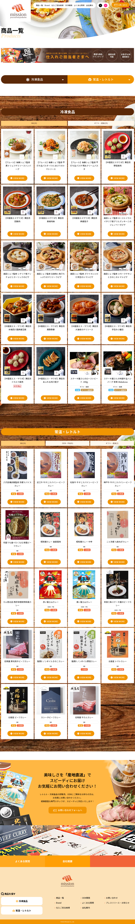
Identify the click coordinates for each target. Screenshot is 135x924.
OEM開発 (68, 5)
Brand (47, 5)
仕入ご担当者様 (57, 5)
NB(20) (34, 123)
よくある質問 (79, 5)
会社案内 (89, 5)
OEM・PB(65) (67, 443)
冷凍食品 (34, 79)
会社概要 (67, 861)
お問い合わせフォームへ (70, 810)
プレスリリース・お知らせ (117, 902)
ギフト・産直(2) (112, 443)
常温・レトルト (101, 79)
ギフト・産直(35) (101, 123)
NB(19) (23, 443)
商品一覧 (39, 5)
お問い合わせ (122, 5)
